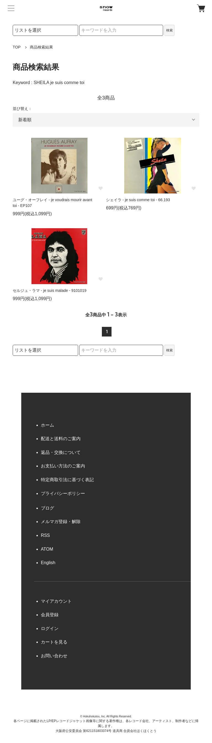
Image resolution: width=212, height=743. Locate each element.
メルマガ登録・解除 (61, 521)
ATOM (47, 549)
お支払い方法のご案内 (63, 466)
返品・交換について (61, 452)
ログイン (50, 628)
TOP (17, 47)
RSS (45, 535)
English (48, 562)
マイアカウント (56, 601)
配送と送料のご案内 (61, 438)
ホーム (47, 425)
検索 (169, 30)
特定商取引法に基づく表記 (67, 479)
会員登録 (50, 614)
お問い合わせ (54, 655)
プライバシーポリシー (63, 493)
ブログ (47, 508)
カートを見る (54, 642)
